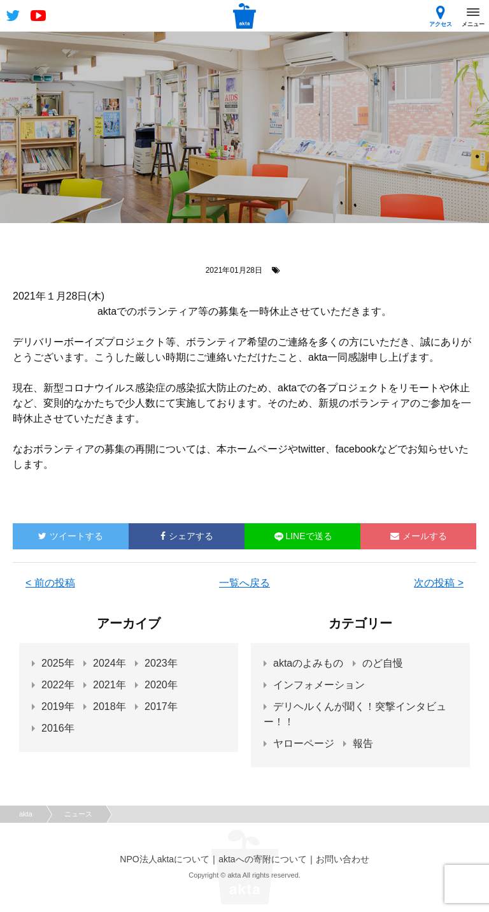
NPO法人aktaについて (164, 859)
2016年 (57, 728)
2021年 (109, 684)
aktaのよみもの (308, 663)
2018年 (109, 706)
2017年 (161, 706)
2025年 (57, 663)
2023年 (161, 663)
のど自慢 (382, 663)
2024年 (109, 663)
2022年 (57, 684)
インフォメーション (319, 684)
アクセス (440, 16)
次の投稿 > (439, 582)
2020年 (161, 684)
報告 (363, 743)
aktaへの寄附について (262, 859)
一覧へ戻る (244, 582)
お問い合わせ (342, 859)
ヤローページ (303, 743)
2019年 (57, 706)
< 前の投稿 (50, 582)
